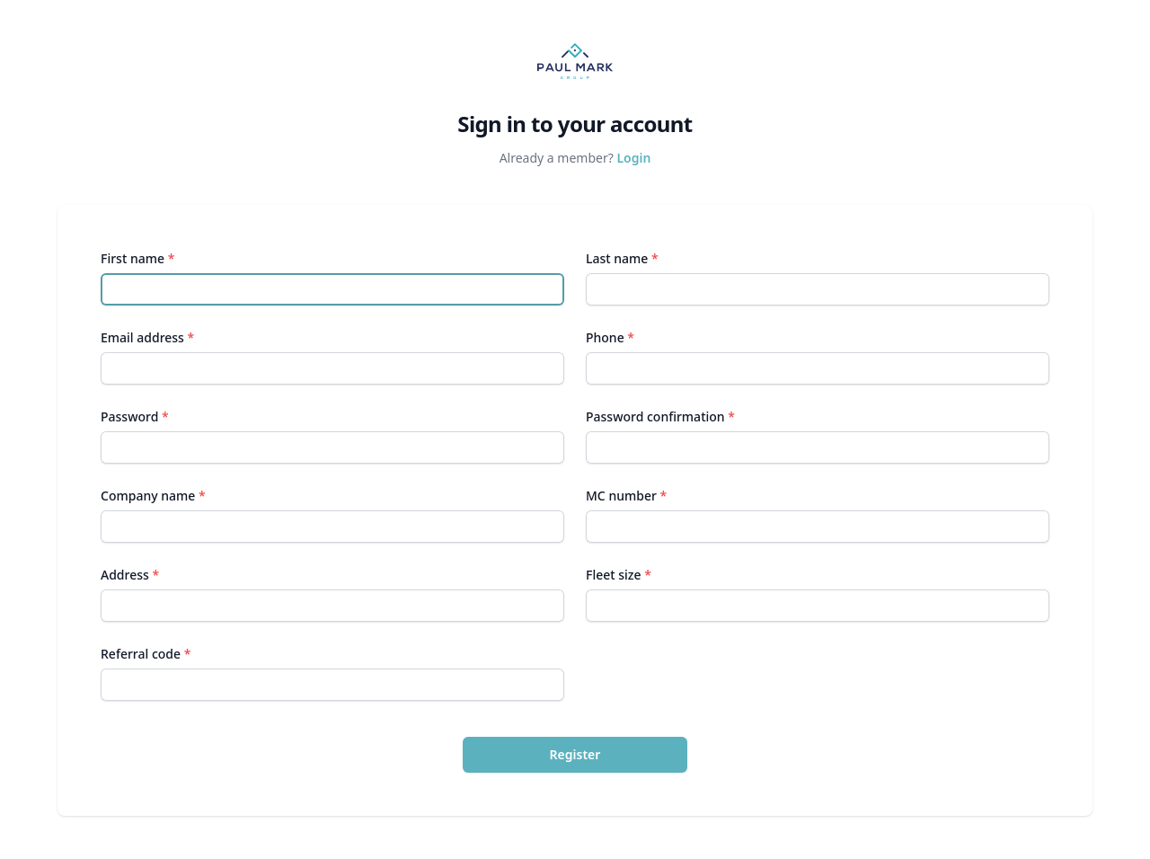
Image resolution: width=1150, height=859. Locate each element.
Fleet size (618, 574)
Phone (610, 337)
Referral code (145, 653)
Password (135, 416)
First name (137, 258)
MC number (626, 495)
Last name (622, 258)
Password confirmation (660, 416)
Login (633, 157)
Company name (153, 495)
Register (575, 754)
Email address (147, 337)
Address (130, 574)
